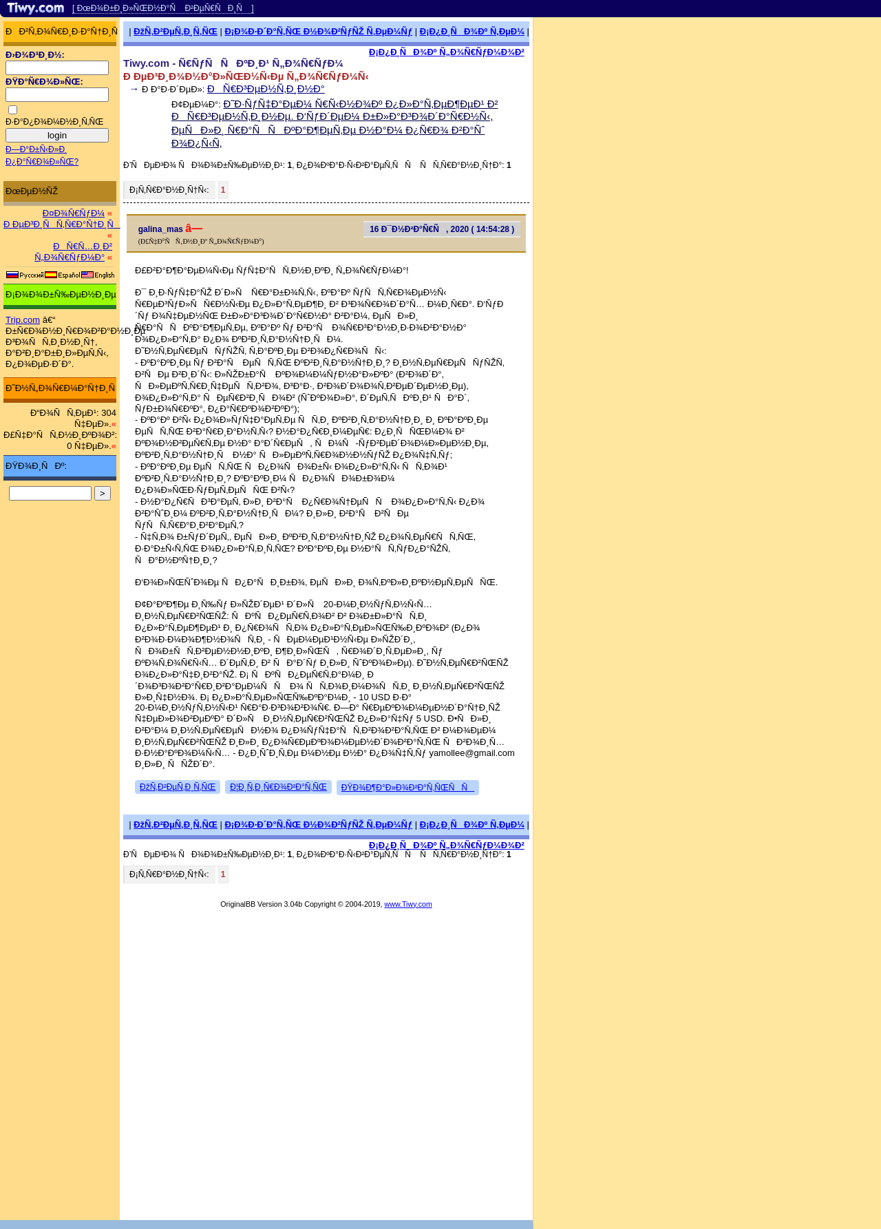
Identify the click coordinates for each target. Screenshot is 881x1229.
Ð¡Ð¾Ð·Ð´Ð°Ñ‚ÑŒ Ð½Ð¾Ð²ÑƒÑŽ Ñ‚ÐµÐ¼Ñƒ (318, 31)
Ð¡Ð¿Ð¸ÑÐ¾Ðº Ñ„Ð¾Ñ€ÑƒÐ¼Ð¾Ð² (446, 52)
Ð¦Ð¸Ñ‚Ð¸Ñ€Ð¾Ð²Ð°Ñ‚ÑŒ (278, 787)
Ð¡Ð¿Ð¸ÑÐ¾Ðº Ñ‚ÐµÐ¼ (472, 31)
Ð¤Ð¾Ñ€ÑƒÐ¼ (74, 213)
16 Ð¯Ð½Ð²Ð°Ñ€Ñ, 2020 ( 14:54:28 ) (442, 229)
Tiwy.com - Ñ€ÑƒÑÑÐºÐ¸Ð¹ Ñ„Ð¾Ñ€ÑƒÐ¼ (233, 63)
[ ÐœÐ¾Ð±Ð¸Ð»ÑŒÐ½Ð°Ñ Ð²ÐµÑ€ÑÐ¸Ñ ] (163, 8)
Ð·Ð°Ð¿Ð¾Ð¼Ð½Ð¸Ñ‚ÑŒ (54, 122)
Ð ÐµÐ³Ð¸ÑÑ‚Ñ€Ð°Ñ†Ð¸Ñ (61, 224)
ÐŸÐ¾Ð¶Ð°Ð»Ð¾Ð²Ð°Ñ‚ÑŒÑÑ (407, 787)
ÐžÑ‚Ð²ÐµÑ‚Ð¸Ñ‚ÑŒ (175, 31)
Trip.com (23, 320)
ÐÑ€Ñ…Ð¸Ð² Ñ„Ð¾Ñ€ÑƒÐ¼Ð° (73, 251)
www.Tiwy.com (408, 904)
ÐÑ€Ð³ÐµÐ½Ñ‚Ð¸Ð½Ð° (266, 88)
